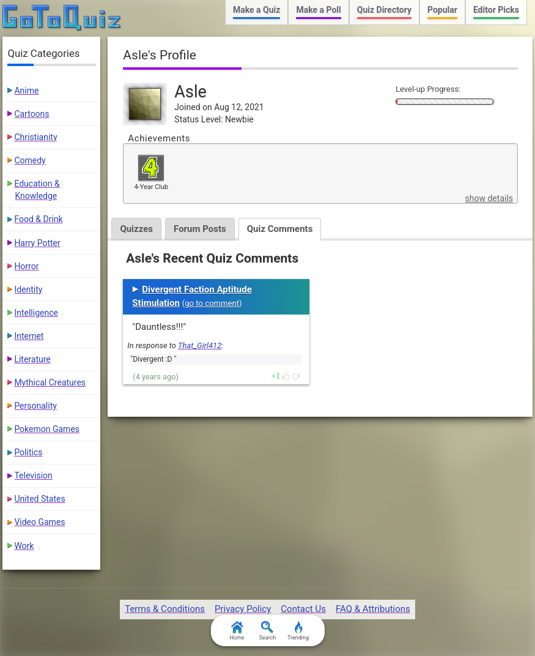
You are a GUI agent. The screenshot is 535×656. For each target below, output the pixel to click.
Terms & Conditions (165, 608)
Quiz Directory (384, 10)
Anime (26, 90)
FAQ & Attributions (373, 608)
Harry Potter (37, 243)
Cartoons (31, 114)
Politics (28, 452)
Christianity (35, 137)
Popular (442, 10)
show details (489, 198)
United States (39, 499)
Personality (35, 406)
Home (236, 631)
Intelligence (36, 313)
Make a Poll (318, 10)
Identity (28, 289)
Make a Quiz (256, 10)
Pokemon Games (46, 429)
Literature (32, 359)
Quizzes (136, 228)
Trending (298, 631)
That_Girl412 (199, 345)
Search (267, 631)
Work (24, 546)
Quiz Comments (280, 228)
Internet (28, 336)
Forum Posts (200, 228)
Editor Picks (496, 10)
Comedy (29, 160)
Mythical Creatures (50, 382)
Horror (26, 266)
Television (33, 475)
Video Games (39, 522)
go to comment (212, 303)
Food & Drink (38, 219)
